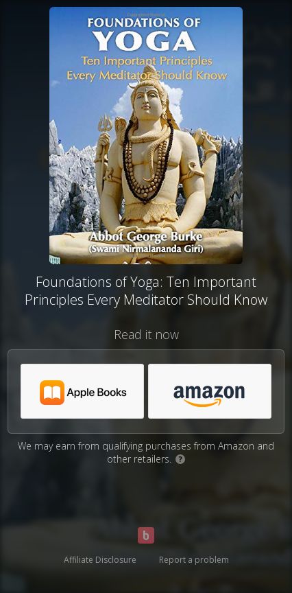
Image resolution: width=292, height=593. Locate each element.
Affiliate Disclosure (100, 560)
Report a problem (194, 560)
